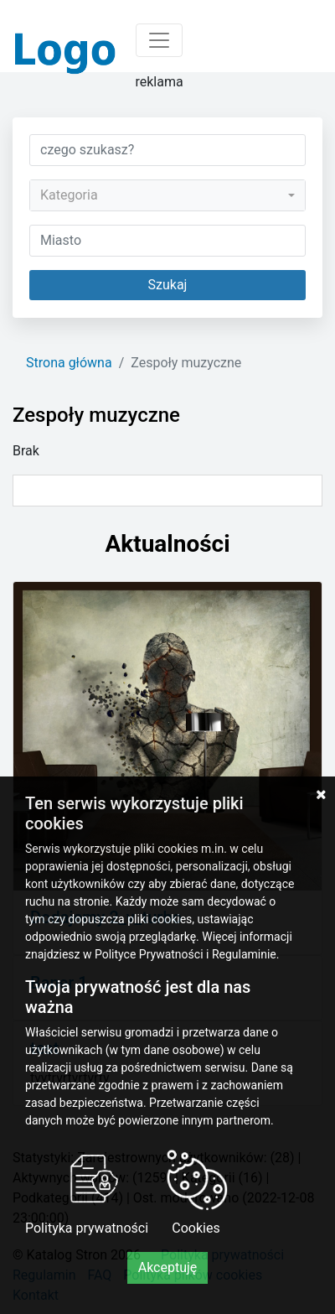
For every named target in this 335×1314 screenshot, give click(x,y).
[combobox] (167, 195)
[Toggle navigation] (159, 40)
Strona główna (69, 363)
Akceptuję (168, 1267)
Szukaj (168, 285)
